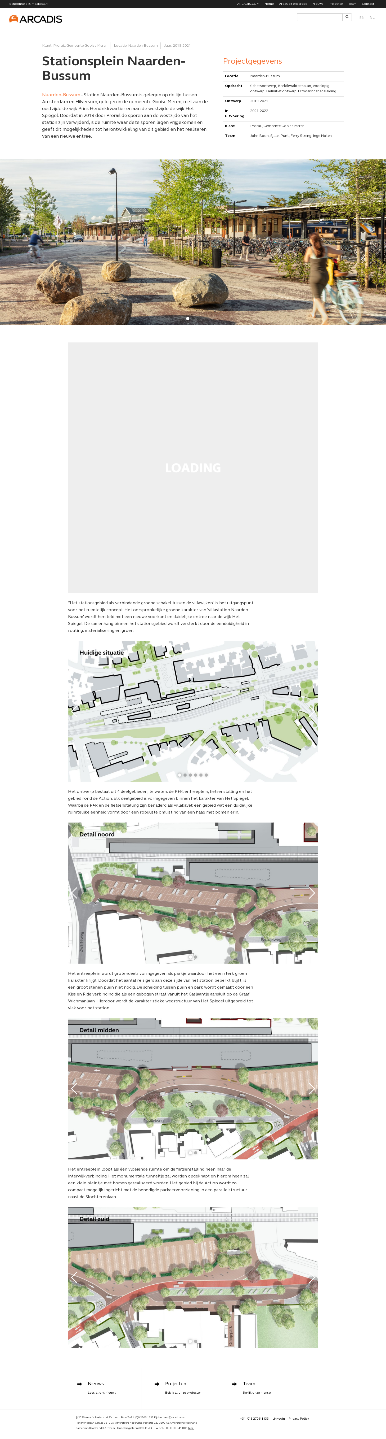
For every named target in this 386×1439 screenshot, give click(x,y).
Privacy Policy (299, 1418)
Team (352, 4)
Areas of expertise (293, 4)
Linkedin (278, 1418)
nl (372, 18)
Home (269, 4)
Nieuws (317, 4)
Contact (368, 4)
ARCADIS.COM (248, 4)
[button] (187, 318)
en (362, 18)
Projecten (336, 4)
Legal (191, 1428)
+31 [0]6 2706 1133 (254, 1418)
